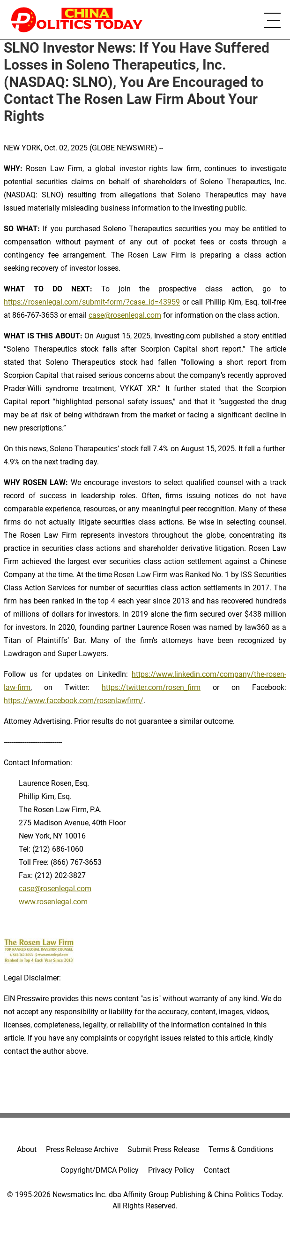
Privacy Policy (171, 1170)
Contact (217, 1170)
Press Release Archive (82, 1149)
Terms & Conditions (240, 1149)
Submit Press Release (163, 1149)
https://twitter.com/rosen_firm (151, 687)
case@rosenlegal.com (125, 315)
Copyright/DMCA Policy (99, 1170)
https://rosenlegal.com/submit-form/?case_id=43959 (92, 302)
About (27, 1149)
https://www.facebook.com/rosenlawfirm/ (73, 700)
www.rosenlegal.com (53, 901)
